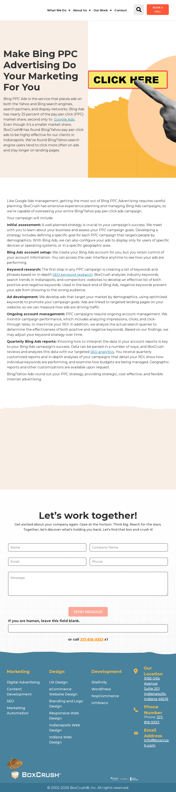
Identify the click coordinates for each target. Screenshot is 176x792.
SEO (10, 701)
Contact (120, 10)
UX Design (58, 682)
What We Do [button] (59, 10)
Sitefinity (99, 682)
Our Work (103, 10)
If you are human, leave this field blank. (44, 621)
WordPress (101, 689)
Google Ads (64, 119)
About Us (82, 10)
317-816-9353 (91, 639)
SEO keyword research (73, 275)
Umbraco (99, 703)
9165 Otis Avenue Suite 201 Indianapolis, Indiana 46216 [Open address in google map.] (156, 688)
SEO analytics (102, 352)
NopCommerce (105, 696)
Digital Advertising (23, 682)
